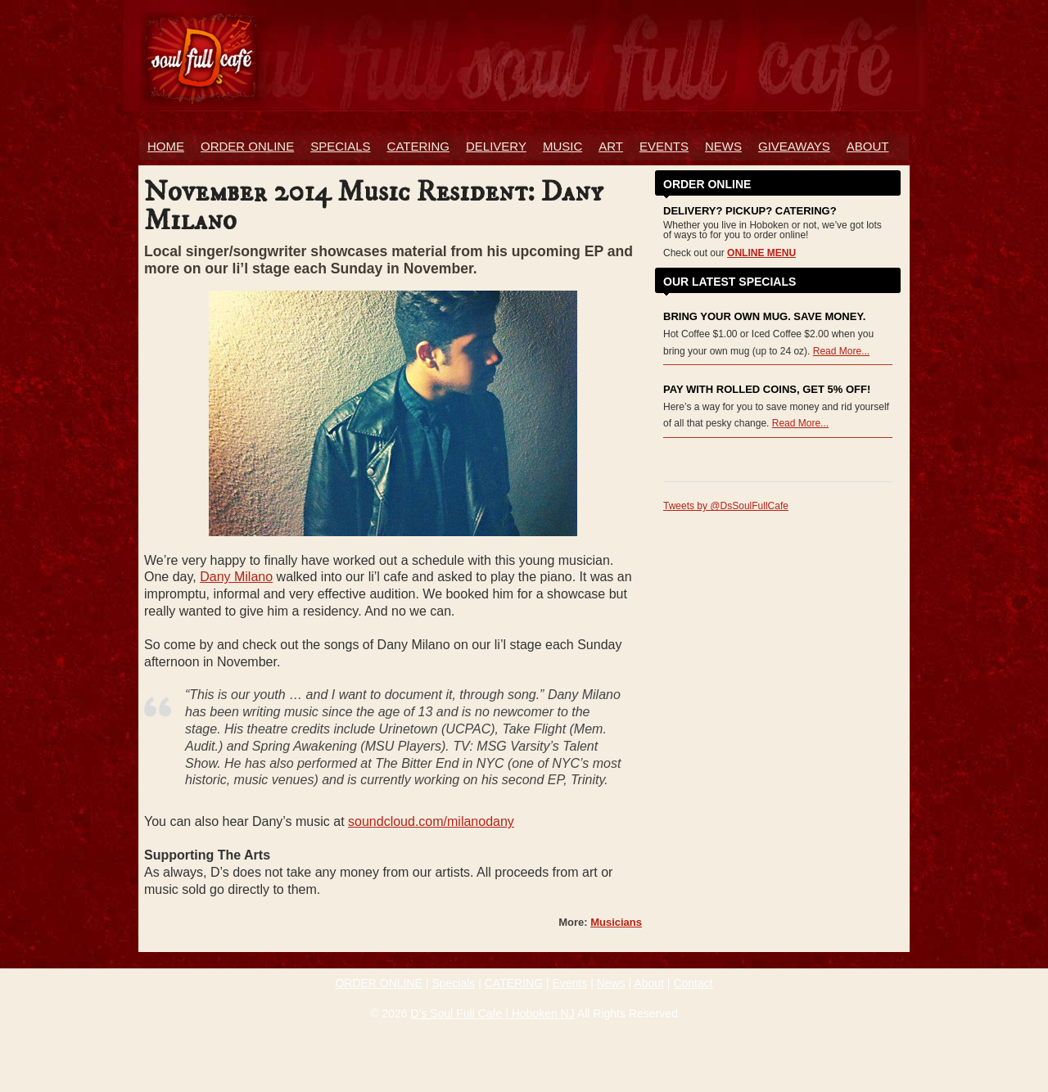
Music (562, 146)
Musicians (616, 922)
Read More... (841, 351)
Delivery (496, 146)
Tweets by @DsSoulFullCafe (725, 506)
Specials (340, 146)
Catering (418, 146)
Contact (692, 983)
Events (664, 146)
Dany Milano (236, 577)
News (723, 146)
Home (165, 146)
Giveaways (794, 146)
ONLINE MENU (761, 253)
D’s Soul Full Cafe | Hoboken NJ (492, 1013)
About (868, 146)
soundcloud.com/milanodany (431, 821)
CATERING (514, 983)
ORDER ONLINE (247, 146)
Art (611, 146)
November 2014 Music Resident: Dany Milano (373, 206)
